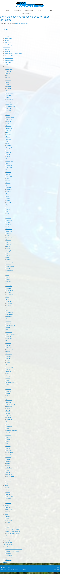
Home (4, 34)
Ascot (7, 75)
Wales (6, 485)
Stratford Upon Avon (11, 430)
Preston (8, 373)
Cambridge (9, 145)
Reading (8, 378)
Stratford (8, 428)
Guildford (8, 240)
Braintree (8, 126)
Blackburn (8, 108)
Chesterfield (9, 165)
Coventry (8, 180)
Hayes (7, 257)
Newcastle (9, 338)
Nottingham (9, 354)
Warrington (9, 454)
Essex (7, 213)
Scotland (7, 505)
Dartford (8, 191)
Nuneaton (8, 356)
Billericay (8, 101)
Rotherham (9, 391)
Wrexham (8, 503)
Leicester (8, 299)
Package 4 (9, 560)
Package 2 (9, 555)
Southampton (9, 413)
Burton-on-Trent (10, 139)
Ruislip (8, 393)
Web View (56, 569)
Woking (8, 472)
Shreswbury (9, 406)
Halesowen (9, 244)
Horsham (8, 268)
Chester (8, 163)
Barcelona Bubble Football (13, 533)
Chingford (8, 169)
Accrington (9, 69)
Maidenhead (9, 314)
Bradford (8, 123)
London (8, 308)
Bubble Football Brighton (12, 551)
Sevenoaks (9, 400)
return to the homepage (21, 23)
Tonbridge (8, 446)
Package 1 (8, 553)
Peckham (8, 365)
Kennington (9, 286)
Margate (8, 323)
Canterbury (9, 152)
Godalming (9, 231)
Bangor (8, 487)
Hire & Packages (9, 44)
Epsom (8, 211)
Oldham (8, 358)
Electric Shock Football (10, 55)
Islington (8, 281)
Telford (8, 441)
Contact (5, 562)
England (7, 66)
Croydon (8, 187)
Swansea (8, 500)
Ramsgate (8, 375)
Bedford (8, 97)
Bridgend (8, 489)
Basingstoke (9, 88)
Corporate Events (9, 60)
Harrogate (8, 251)
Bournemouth (9, 119)
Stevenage (9, 419)
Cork (7, 518)
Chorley (8, 174)
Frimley (8, 226)
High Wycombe (10, 266)
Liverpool (8, 305)
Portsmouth (9, 371)
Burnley (8, 137)
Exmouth (8, 218)
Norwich (8, 351)
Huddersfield (9, 270)
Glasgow (8, 511)
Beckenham (9, 95)
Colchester (9, 176)
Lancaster (8, 292)
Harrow (8, 253)
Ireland (6, 514)
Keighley (8, 283)
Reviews (7, 40)
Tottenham (9, 450)
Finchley (8, 222)
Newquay (8, 345)
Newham (8, 340)
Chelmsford (9, 154)
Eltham (8, 207)
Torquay (8, 448)
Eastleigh (8, 202)
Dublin (8, 516)
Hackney (8, 242)
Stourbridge (9, 426)
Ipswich (8, 277)
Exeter (8, 215)
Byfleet (8, 143)
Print (3, 567)
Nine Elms (8, 347)
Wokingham (9, 474)
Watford (8, 459)
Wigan (8, 465)
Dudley (8, 200)
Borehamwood (10, 117)
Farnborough (9, 220)
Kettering (8, 288)
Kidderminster (9, 290)
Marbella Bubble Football (12, 529)
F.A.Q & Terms (8, 38)
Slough (8, 408)
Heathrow (8, 259)
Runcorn (8, 395)
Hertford (8, 264)
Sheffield (8, 402)
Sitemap (8, 567)
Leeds (7, 297)
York (7, 483)
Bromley (8, 134)
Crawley (8, 183)
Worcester (9, 479)
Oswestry (8, 360)
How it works (6, 36)
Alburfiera (8, 527)
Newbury (8, 336)
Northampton (9, 349)
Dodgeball (7, 51)
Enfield (8, 209)
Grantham (8, 233)
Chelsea (8, 156)
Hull (7, 272)
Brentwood (9, 128)
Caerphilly (8, 494)
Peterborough (9, 367)
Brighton (8, 130)
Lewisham (8, 301)
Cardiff (8, 492)
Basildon (8, 86)
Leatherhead (9, 294)
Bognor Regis (9, 112)
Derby (7, 194)
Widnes (8, 463)
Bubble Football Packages (11, 546)
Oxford (8, 362)
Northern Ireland (9, 520)
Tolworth (8, 443)
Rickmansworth (10, 382)
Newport (8, 498)
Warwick (8, 457)
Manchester (9, 318)
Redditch (8, 380)
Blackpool (8, 110)
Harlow (8, 248)
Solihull (8, 411)
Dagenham (9, 189)
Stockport (8, 422)
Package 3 (9, 557)
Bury (7, 141)
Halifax (8, 246)
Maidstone (9, 316)
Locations (5, 64)
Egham (8, 205)
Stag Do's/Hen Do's (8, 544)
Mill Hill (8, 327)
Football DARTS (9, 58)
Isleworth (8, 279)
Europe (6, 525)
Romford (8, 389)
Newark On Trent (10, 334)
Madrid (8, 536)
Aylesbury (8, 80)
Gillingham (9, 229)
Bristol (7, 132)
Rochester (8, 386)
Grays (7, 235)
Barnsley (8, 82)
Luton (7, 310)
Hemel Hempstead (11, 261)
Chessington (9, 161)
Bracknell (8, 121)
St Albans (8, 417)
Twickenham (9, 452)
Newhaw (8, 343)
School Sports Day (9, 49)
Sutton (8, 439)
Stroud (8, 432)
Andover (8, 73)
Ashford (8, 77)
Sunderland (9, 437)
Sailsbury (8, 397)
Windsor (8, 470)
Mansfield (8, 321)
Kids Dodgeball (8, 542)
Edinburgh (9, 509)
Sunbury (8, 435)
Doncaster (8, 196)
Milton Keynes (9, 329)
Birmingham (9, 104)
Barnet (8, 84)
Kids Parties (6, 538)
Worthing (8, 481)
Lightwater (9, 303)
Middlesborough (10, 325)
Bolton (8, 115)
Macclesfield (9, 312)
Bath (7, 91)
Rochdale (8, 384)
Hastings (8, 255)
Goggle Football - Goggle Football (13, 53)
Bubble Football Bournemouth (14, 549)
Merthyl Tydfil (9, 496)
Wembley (8, 461)
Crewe (8, 185)
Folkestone (9, 224)
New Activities (6, 47)
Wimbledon (9, 468)
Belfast (8, 522)
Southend (8, 415)
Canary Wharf (9, 148)
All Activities (8, 62)
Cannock (8, 150)
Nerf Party (7, 540)
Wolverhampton (10, 476)
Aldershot (8, 71)
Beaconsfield (9, 93)
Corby (7, 178)
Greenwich (9, 237)
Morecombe (9, 332)
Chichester (9, 167)
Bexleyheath (9, 99)
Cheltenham (9, 158)
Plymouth (8, 369)
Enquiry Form (8, 42)
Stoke (7, 424)
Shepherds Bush (10, 404)
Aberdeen (8, 507)
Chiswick (8, 172)
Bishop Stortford (10, 106)
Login (57, 567)
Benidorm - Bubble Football (13, 531)
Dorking (8, 198)
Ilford (7, 275)
